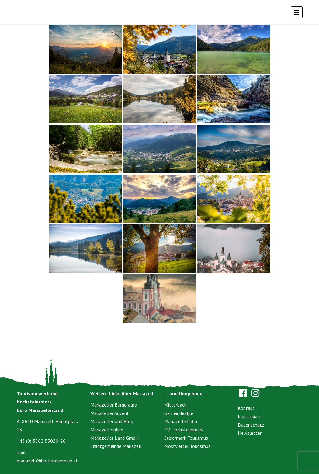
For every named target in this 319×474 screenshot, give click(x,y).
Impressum (249, 416)
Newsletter (250, 433)
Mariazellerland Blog (111, 421)
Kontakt (246, 408)
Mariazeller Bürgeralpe (113, 405)
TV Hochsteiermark (183, 430)
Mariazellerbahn (180, 421)
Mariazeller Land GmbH (114, 438)
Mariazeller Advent (109, 413)
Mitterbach (175, 405)
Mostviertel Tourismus (187, 446)
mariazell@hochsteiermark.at (47, 461)
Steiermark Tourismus (186, 438)
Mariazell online (106, 430)
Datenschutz (251, 425)
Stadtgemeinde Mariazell (116, 446)
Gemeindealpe (178, 413)
